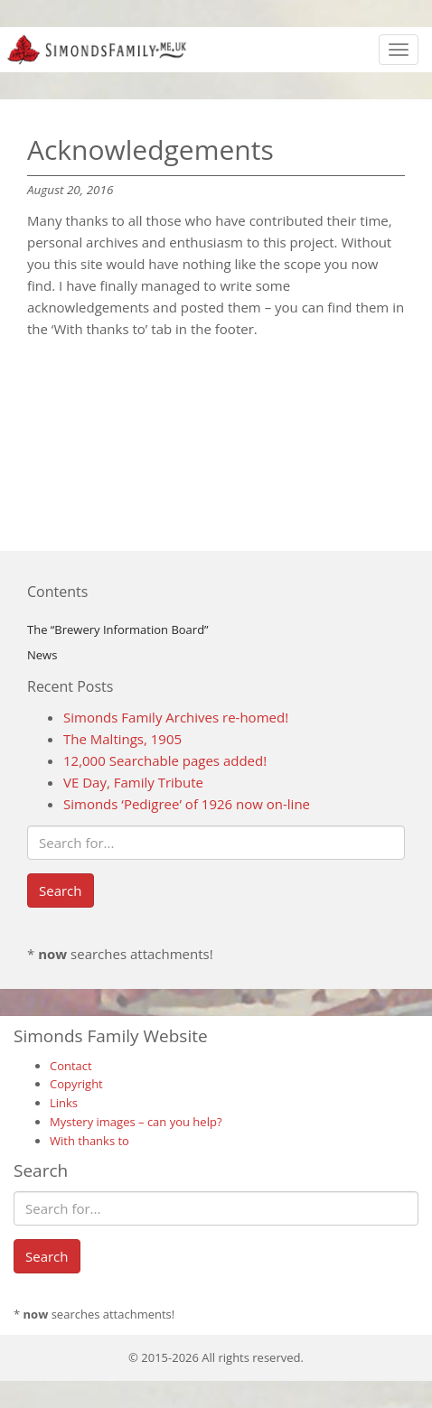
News (42, 655)
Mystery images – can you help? (136, 1122)
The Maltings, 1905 (122, 739)
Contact (71, 1066)
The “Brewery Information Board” (118, 629)
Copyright (76, 1084)
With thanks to (89, 1141)
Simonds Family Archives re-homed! (175, 717)
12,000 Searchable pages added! (165, 760)
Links (64, 1103)
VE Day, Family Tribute (133, 782)
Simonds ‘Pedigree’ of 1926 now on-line (186, 804)
